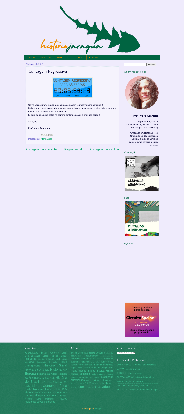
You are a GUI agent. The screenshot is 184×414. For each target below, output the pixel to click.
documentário (92, 356)
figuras (74, 365)
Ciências (41, 359)
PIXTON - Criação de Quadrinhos (132, 385)
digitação (109, 353)
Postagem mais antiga (104, 149)
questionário (78, 380)
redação (94, 380)
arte (73, 353)
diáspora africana (45, 395)
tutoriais (97, 387)
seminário (75, 383)
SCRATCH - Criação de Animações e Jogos (137, 390)
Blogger (98, 408)
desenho (101, 352)
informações (46, 139)
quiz (87, 380)
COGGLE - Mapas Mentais (129, 373)
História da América (37, 369)
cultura (55, 392)
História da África (47, 373)
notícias (109, 371)
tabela (105, 383)
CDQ (70, 57)
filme (81, 365)
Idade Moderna (34, 389)
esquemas (86, 359)
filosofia (28, 399)
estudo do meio (97, 359)
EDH (59, 57)
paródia (74, 374)
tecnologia (75, 387)
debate (92, 353)
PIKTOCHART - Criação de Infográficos (135, 377)
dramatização (108, 356)
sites (82, 383)
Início (31, 57)
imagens (98, 365)
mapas (91, 370)
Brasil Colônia (50, 352)
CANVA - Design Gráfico (128, 369)
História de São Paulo (44, 378)
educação (62, 395)
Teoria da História (42, 392)
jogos (73, 367)
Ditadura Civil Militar (56, 359)
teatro (111, 383)
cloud (85, 353)
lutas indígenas (45, 399)
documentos (76, 356)
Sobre (81, 57)
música (100, 370)
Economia (29, 362)
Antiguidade (31, 352)
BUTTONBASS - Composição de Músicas (136, 365)
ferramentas (95, 362)
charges (79, 353)
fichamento (107, 361)
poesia (74, 377)
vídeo (105, 387)
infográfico (108, 365)
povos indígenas (46, 401)
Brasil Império (50, 356)
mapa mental (78, 370)
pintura (95, 374)
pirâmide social (106, 374)
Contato (93, 57)
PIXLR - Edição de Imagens (130, 381)
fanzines (85, 362)
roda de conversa (105, 380)
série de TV (96, 383)
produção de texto (89, 377)
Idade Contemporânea (49, 386)
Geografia (53, 362)
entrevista (75, 359)
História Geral (55, 365)
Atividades (45, 57)
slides (88, 383)
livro (111, 367)
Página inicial (73, 149)
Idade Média (52, 389)
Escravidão (41, 362)
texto (83, 387)
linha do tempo (99, 367)
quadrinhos (107, 376)
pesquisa (85, 373)
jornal (80, 368)
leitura (87, 367)
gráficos (88, 365)
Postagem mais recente (41, 149)
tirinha (90, 387)
